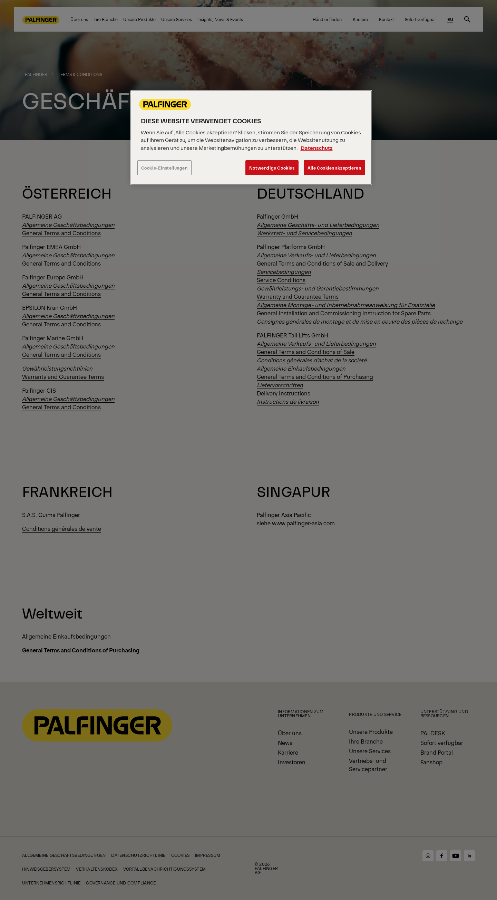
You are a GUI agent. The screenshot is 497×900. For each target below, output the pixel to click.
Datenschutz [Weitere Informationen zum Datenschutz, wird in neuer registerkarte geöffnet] (317, 147)
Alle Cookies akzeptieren (334, 168)
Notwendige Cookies (272, 168)
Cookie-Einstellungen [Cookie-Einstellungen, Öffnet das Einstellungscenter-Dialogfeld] (164, 168)
